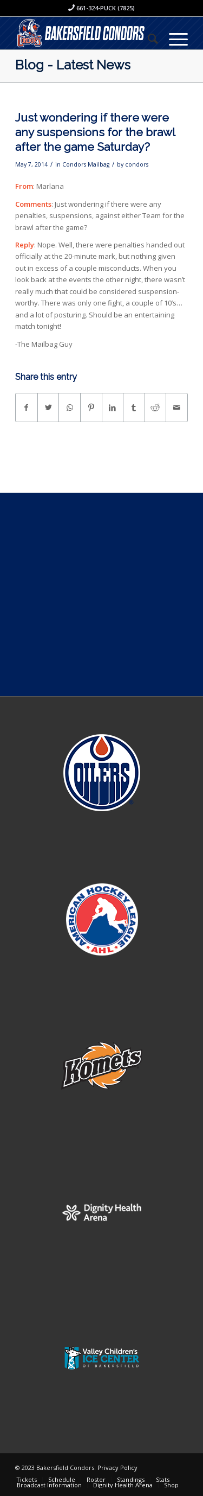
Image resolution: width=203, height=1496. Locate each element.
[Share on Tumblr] (134, 407)
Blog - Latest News (72, 65)
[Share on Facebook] (26, 407)
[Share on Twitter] (48, 407)
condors (136, 164)
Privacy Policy (117, 1467)
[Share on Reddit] (155, 407)
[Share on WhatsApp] (69, 407)
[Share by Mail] (176, 407)
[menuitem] (147, 38)
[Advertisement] (101, 594)
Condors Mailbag (85, 164)
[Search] (147, 38)
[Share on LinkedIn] (112, 407)
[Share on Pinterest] (91, 407)
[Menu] (173, 38)
